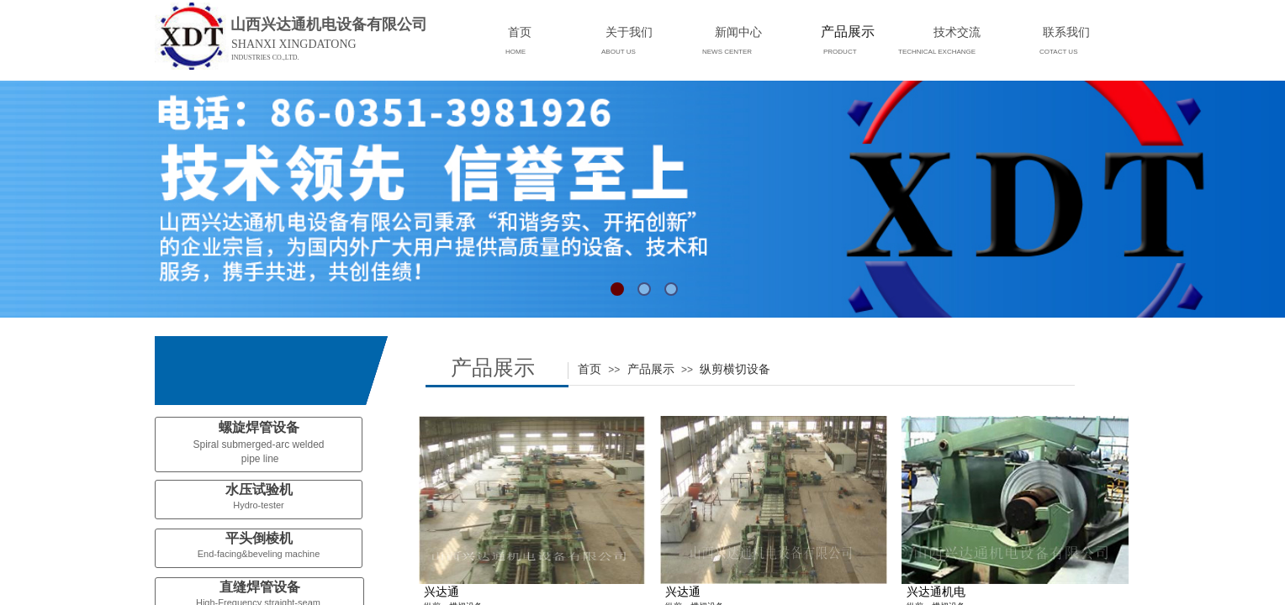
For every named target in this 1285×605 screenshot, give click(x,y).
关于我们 (629, 32)
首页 (589, 369)
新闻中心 (738, 32)
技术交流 (957, 32)
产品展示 (650, 369)
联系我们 (1066, 32)
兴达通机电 (936, 592)
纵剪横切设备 (735, 369)
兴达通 (441, 592)
